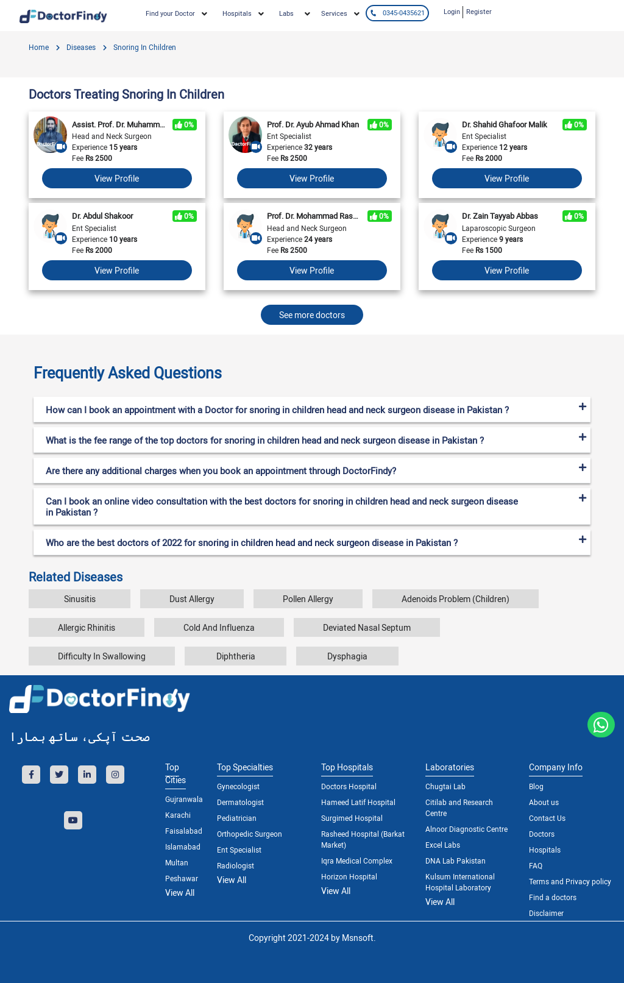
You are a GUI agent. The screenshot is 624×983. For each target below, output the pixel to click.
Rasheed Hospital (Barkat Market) (363, 839)
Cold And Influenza (219, 627)
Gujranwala (182, 799)
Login (452, 11)
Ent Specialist (239, 849)
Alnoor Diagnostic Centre (466, 829)
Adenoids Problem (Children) (455, 599)
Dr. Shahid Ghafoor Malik (504, 124)
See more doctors (312, 315)
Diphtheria (235, 656)
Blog (536, 786)
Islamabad (182, 846)
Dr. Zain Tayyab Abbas (500, 215)
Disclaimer (546, 913)
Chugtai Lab (445, 786)
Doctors (542, 834)
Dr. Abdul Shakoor (102, 215)
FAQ (535, 865)
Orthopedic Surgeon (249, 834)
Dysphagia (347, 656)
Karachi (178, 815)
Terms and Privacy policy (570, 881)
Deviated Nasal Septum (367, 627)
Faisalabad (182, 831)
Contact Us (547, 818)
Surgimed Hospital (352, 818)
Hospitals (545, 849)
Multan (176, 862)
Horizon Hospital (349, 876)
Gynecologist (238, 786)
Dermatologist (240, 802)
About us (544, 802)
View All (179, 892)
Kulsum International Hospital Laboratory (460, 881)
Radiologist (235, 865)
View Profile (116, 178)
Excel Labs (442, 845)
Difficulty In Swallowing (102, 656)
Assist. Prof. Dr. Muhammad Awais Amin (119, 124)
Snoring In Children (144, 47)
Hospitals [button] (237, 13)
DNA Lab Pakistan (455, 860)
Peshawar (181, 878)
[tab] (312, 368)
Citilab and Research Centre (459, 807)
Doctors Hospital (349, 786)
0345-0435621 (397, 12)
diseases (80, 47)
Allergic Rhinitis (86, 627)
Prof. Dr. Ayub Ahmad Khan (313, 124)
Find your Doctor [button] (170, 13)
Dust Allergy (191, 599)
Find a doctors (552, 897)
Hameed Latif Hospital (358, 802)
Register (479, 11)
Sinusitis (80, 599)
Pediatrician (237, 818)
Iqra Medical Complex (356, 860)
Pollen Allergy (308, 599)
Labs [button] (286, 13)
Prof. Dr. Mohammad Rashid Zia (314, 215)
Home (39, 47)
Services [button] (334, 13)
